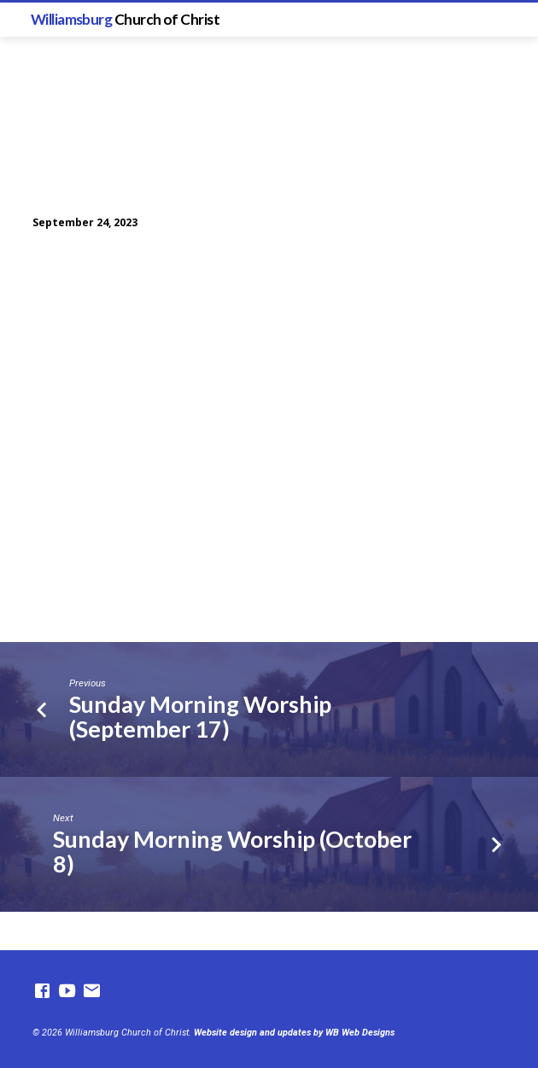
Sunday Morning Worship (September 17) (200, 716)
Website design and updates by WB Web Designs (294, 1032)
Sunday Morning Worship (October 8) (232, 851)
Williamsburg (125, 19)
